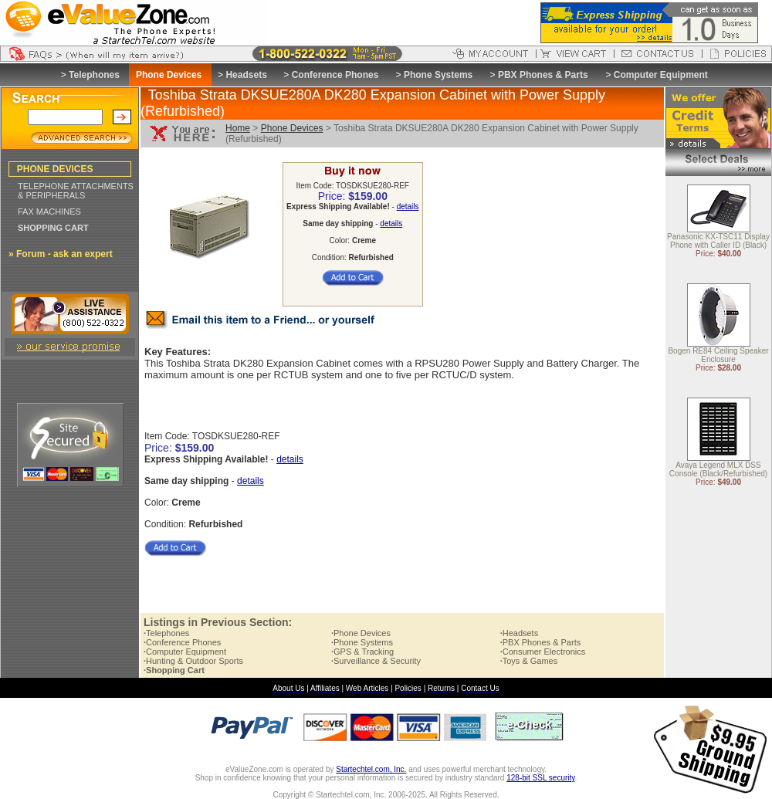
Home (237, 128)
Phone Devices (292, 128)
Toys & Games (529, 660)
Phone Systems (438, 74)
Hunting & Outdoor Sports (193, 660)
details (408, 206)
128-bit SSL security (540, 778)
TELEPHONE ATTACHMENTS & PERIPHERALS (76, 190)
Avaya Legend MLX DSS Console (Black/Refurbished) (718, 470)
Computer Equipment (661, 74)
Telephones (94, 74)
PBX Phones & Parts (543, 74)
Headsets (245, 74)
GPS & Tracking (362, 651)
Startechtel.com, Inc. (371, 769)
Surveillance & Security (376, 660)
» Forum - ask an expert (60, 254)
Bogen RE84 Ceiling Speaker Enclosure (718, 356)
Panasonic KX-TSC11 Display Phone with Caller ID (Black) (718, 241)
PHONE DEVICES (55, 169)
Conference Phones (335, 74)
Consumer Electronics (543, 651)
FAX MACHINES (49, 211)
